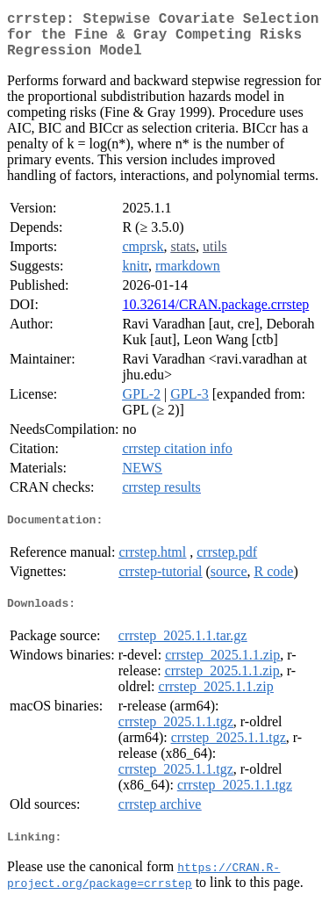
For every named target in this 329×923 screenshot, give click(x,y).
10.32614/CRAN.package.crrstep (215, 314)
